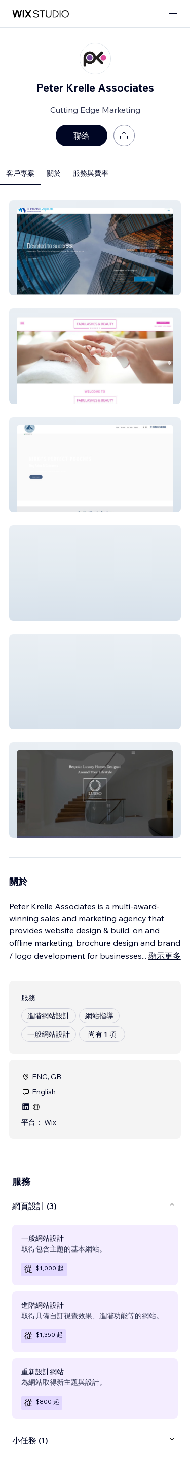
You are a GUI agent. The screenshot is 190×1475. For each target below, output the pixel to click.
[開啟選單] (173, 14)
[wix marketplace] (40, 14)
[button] (95, 247)
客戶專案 (20, 173)
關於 (54, 173)
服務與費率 (90, 173)
